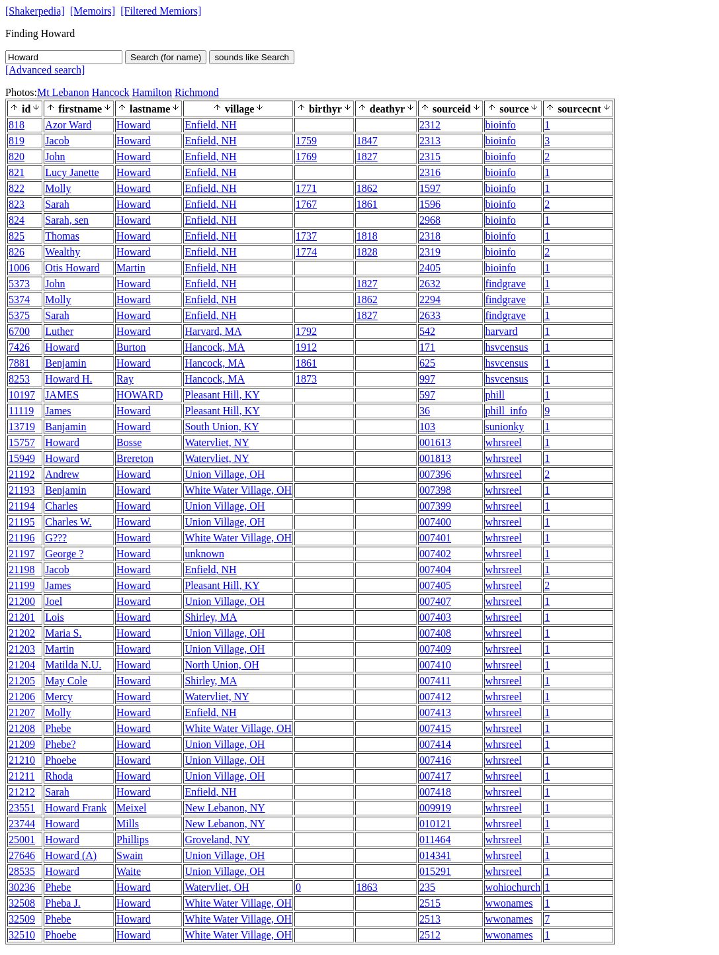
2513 (430, 919)
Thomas (62, 236)
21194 (21, 506)
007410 (435, 664)
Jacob (57, 140)
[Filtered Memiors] (160, 11)
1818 (367, 236)
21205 (22, 680)
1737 (306, 236)
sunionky (505, 426)
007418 (435, 791)
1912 (306, 347)
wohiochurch (513, 887)
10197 (22, 394)
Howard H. (68, 379)
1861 (367, 204)
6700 (19, 331)
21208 (22, 728)
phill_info (506, 410)
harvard (502, 331)
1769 (306, 156)
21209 (22, 744)
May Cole (66, 680)
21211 (21, 776)
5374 (19, 299)
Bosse (129, 442)
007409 (435, 649)
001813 (435, 458)
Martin (131, 267)
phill (495, 394)
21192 (21, 474)
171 (427, 347)
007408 (435, 633)
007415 (435, 728)
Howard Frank (75, 807)
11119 (21, 410)
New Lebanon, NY (225, 807)
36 (424, 410)
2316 (430, 172)
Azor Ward (68, 124)
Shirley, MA (211, 617)
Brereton (134, 458)
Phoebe (60, 760)
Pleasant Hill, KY (222, 394)
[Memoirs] (92, 11)
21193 (21, 490)
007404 (435, 569)
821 (16, 172)
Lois (54, 617)
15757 (22, 442)
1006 (19, 267)
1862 (367, 188)
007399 (435, 506)
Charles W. (68, 521)
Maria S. (63, 633)
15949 (22, 458)
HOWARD (139, 394)
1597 (430, 188)
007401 (435, 537)
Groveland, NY (217, 839)
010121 (435, 823)
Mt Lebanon (63, 92)
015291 (435, 871)
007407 (435, 601)
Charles (61, 506)
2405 (430, 267)
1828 (367, 251)
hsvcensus (507, 347)
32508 (22, 903)
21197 (21, 553)
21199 (21, 585)
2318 (430, 236)
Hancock (111, 92)
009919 (435, 807)
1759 (306, 140)
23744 (22, 823)
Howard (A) (71, 855)
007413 (435, 712)
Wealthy (62, 251)
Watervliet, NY (217, 442)
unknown (204, 553)
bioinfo (501, 124)
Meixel (131, 807)
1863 (367, 887)
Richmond (197, 92)
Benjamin (65, 363)
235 (427, 887)
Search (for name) (165, 57)
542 (427, 331)
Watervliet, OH (217, 887)
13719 (22, 426)
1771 (306, 188)
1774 (306, 251)
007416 (435, 760)
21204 (22, 664)
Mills (127, 823)
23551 (22, 807)
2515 (430, 903)
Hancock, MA (215, 347)
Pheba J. (62, 903)
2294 (430, 299)
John (55, 156)
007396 (435, 474)
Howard (133, 124)
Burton (131, 347)
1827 (367, 156)
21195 (21, 521)
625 (427, 363)
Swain (129, 855)
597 (427, 394)
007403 (435, 617)
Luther (59, 331)
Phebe (58, 728)
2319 (430, 251)
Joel (53, 601)
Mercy (59, 696)
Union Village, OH (225, 474)
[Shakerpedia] (35, 11)
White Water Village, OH (238, 490)
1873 (306, 379)
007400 (435, 521)
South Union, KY (222, 426)
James (58, 410)
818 (16, 124)
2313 (430, 140)
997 (427, 379)
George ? (64, 553)
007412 (435, 696)
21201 (22, 617)
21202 (22, 633)
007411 (434, 680)
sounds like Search (251, 57)
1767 (306, 204)
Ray (125, 379)
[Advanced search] (45, 69)
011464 (434, 839)
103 (427, 426)
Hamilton (152, 92)
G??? (56, 537)
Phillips (132, 839)
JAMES (62, 394)
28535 (22, 871)
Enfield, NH (210, 124)
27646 (22, 855)
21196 (21, 537)
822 (16, 188)
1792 (306, 331)
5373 (19, 283)
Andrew (62, 474)
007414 (435, 744)
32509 (22, 919)
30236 (22, 887)
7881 (19, 363)
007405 (435, 585)
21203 (22, 649)
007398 (435, 490)
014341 (435, 855)
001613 (435, 442)
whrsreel (504, 442)
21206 (22, 696)
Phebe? (60, 744)
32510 (22, 934)
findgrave (506, 283)
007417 (435, 776)
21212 (22, 791)
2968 (430, 220)
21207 (22, 712)
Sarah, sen (67, 220)
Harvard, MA (213, 331)
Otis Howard (72, 267)
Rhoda (59, 776)
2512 (430, 934)
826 (16, 251)
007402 (435, 553)
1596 (430, 204)
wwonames (509, 903)
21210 (22, 760)
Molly (58, 188)
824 (16, 220)
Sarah (57, 204)
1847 (367, 140)
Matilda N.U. (73, 664)
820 (16, 156)
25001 (22, 839)
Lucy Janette (72, 172)
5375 (19, 315)
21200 (22, 601)
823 (16, 204)
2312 (430, 124)
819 (16, 140)
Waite (128, 871)
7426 (19, 347)
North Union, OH (222, 664)
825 (16, 236)
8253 (19, 379)
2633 (430, 315)
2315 (430, 156)
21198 (21, 569)
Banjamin (65, 426)
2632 (430, 283)
